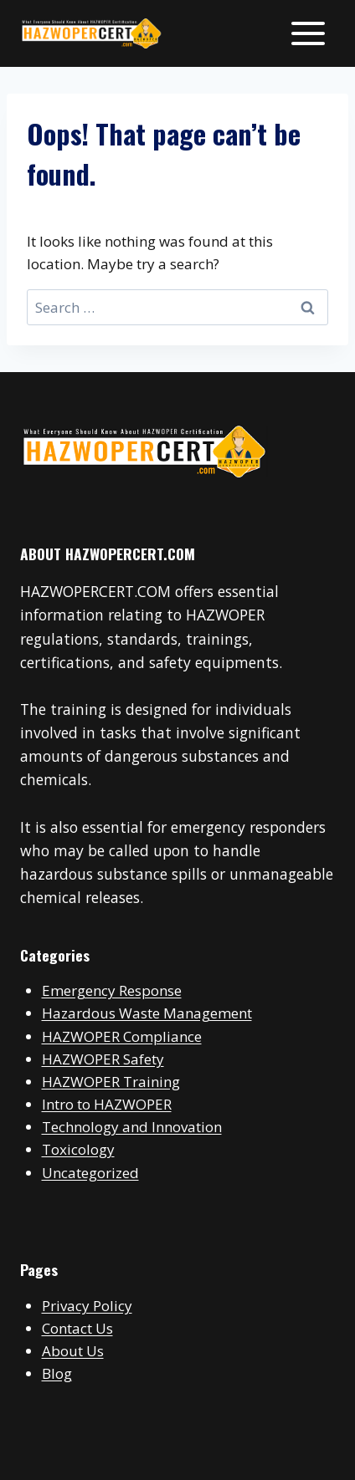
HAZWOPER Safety (103, 1059)
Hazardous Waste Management (147, 1013)
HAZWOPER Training (111, 1081)
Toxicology (78, 1149)
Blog (57, 1373)
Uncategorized (90, 1172)
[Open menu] (307, 33)
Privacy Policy (87, 1305)
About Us (73, 1350)
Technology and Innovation (132, 1126)
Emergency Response (112, 990)
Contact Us (77, 1328)
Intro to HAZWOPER (107, 1104)
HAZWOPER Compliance (122, 1036)
